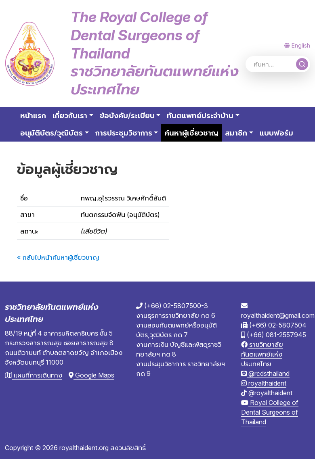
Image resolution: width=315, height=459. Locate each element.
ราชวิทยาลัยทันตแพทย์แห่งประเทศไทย (262, 354)
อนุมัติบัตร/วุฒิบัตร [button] (51, 133)
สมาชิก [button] (236, 133)
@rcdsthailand (265, 373)
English (297, 45)
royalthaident (263, 383)
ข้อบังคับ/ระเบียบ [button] (127, 115)
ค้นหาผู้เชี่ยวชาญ (193, 132)
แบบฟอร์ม (276, 133)
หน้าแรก (33, 115)
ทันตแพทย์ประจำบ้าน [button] (200, 115)
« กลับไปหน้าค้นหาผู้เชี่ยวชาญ (58, 257)
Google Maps (91, 375)
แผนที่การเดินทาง (33, 375)
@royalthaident (266, 393)
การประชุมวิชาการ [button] (123, 133)
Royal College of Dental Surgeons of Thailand (269, 412)
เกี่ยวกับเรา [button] (69, 115)
